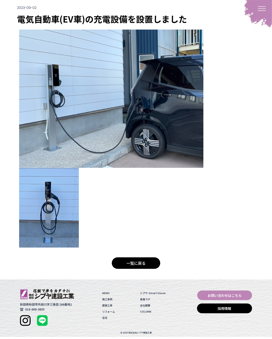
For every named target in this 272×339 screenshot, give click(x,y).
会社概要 (145, 307)
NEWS (106, 295)
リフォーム (108, 313)
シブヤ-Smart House (153, 295)
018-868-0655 (35, 311)
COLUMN (145, 313)
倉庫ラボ (145, 301)
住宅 (104, 320)
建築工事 (107, 307)
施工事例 (107, 301)
